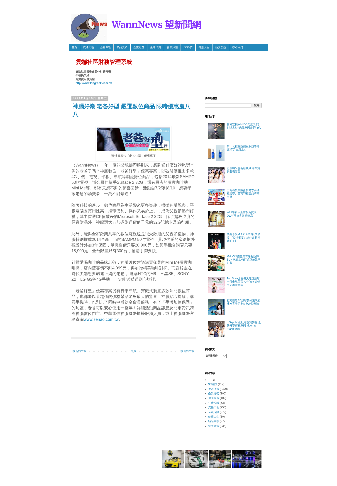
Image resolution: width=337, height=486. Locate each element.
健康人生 (203, 47)
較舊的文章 (187, 351)
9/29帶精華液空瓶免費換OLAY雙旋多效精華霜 (241, 214)
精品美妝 (122, 47)
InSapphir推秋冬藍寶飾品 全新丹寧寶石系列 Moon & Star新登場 (244, 326)
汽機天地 (88, 47)
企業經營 (138, 47)
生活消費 (155, 47)
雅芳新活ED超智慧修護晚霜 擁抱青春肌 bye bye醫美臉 (244, 302)
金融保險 (105, 47)
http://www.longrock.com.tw (94, 83)
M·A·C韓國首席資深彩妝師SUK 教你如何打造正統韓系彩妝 (243, 260)
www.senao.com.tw (101, 319)
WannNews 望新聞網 (156, 24)
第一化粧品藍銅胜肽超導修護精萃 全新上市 (243, 148)
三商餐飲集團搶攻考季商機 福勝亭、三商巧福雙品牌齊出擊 (244, 193)
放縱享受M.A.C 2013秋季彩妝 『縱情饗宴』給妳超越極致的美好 (243, 237)
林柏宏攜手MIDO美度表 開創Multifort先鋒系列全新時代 (244, 126)
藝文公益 (220, 47)
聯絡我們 (237, 47)
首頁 (74, 47)
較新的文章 (79, 351)
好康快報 (213, 402)
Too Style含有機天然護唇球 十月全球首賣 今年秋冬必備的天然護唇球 (243, 282)
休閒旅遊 (172, 47)
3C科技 (188, 47)
